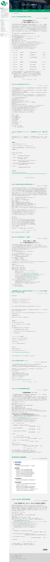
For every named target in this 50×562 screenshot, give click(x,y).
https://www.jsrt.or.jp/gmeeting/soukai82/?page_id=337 (21, 352)
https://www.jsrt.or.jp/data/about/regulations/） (20, 522)
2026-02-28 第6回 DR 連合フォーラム (20, 360)
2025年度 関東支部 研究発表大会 (43, 458)
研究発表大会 (2, 24)
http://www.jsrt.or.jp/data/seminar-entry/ (29, 521)
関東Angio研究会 (3, 28)
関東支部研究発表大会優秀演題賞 (19, 457)
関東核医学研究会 (3, 30)
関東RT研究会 (45, 185)
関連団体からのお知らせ (4, 31)
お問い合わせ (43, 10)
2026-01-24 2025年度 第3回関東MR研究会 (21, 388)
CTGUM (46, 85)
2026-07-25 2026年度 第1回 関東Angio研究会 (21, 16)
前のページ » (45, 549)
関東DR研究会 (45, 238)
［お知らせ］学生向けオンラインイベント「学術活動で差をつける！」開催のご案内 (5, 14)
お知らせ (46, 134)
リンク (12, 555)
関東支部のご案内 (25, 10)
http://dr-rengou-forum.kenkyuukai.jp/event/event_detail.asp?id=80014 (21, 379)
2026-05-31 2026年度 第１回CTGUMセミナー (21, 84)
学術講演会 (2, 23)
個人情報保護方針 (16, 555)
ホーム (16, 10)
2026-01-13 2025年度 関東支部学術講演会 (21, 499)
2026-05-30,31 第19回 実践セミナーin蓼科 (21, 237)
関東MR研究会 (3, 27)
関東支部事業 (45, 500)
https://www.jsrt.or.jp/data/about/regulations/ (33, 274)
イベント (34, 10)
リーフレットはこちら (29, 177)
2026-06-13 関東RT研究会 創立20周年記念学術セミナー (24, 184)
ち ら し (29, 79)
